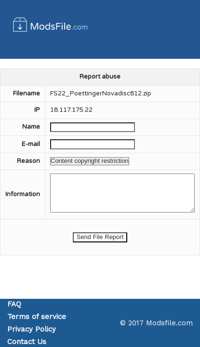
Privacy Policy (31, 329)
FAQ (14, 304)
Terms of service (36, 316)
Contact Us (26, 341)
